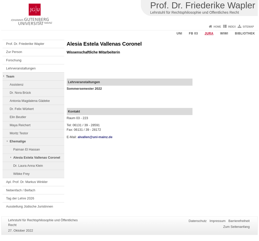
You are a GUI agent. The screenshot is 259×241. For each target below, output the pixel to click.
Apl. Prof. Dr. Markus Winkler (27, 182)
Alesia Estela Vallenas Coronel (36, 157)
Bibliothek (245, 33)
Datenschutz (198, 221)
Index (232, 26)
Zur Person (14, 52)
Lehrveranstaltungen (21, 68)
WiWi (224, 33)
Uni (179, 33)
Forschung (13, 60)
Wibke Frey (21, 174)
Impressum (217, 221)
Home (217, 26)
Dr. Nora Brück (20, 93)
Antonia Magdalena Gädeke (30, 101)
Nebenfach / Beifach (20, 190)
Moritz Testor (19, 133)
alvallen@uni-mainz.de (95, 137)
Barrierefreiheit (239, 221)
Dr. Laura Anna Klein (28, 166)
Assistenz (17, 84)
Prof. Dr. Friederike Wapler (25, 44)
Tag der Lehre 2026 (20, 198)
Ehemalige (18, 141)
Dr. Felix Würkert (22, 109)
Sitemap (248, 26)
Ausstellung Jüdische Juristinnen (29, 206)
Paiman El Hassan (26, 149)
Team (10, 76)
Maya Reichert (20, 125)
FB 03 (193, 33)
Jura (209, 33)
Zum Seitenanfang (236, 227)
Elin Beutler (18, 117)
